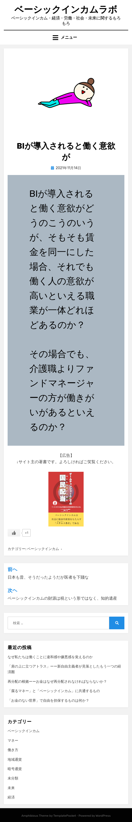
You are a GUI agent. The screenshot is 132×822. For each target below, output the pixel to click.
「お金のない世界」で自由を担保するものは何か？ (48, 700)
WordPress (103, 815)
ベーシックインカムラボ (65, 9)
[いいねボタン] (14, 533)
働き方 (13, 750)
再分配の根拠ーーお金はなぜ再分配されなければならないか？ (57, 681)
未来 (11, 788)
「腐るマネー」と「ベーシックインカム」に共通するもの (54, 691)
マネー (13, 740)
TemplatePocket (64, 815)
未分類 (13, 778)
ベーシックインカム (43, 549)
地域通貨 (15, 759)
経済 (11, 797)
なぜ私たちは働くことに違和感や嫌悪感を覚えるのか (50, 657)
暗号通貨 (15, 769)
